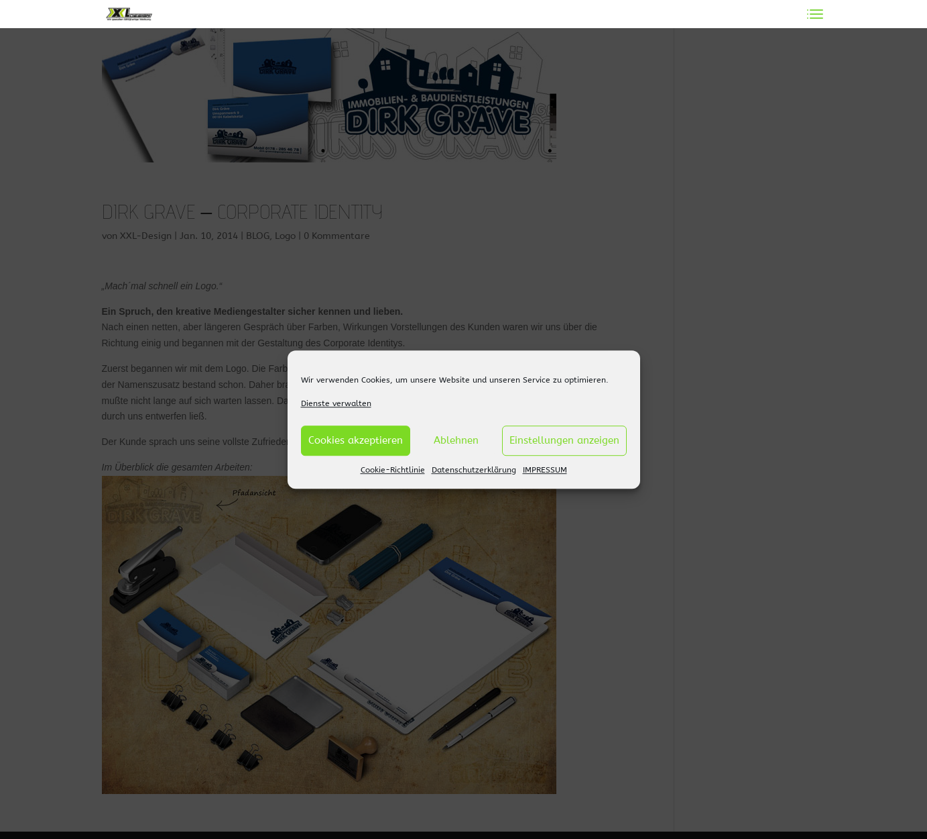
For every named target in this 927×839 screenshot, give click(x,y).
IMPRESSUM (545, 470)
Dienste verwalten (336, 403)
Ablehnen (456, 441)
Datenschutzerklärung (474, 470)
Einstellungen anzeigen (564, 441)
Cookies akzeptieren (355, 441)
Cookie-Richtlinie (393, 470)
